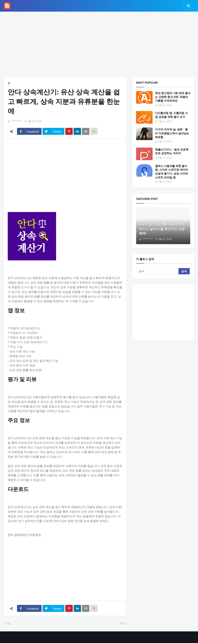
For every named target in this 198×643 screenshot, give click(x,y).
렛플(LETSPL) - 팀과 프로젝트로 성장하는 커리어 (171, 151)
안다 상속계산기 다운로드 (24, 535)
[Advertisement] (99, 44)
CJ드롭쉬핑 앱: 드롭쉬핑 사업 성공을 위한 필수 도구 (171, 115)
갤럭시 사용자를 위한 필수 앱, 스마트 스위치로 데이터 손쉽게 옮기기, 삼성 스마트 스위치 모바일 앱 (171, 171)
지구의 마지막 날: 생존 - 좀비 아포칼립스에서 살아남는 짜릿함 (172, 133)
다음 (8, 623)
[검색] (157, 271)
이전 (122, 623)
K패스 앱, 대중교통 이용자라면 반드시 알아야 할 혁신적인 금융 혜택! (162, 229)
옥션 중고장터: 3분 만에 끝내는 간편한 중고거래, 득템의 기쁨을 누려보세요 (172, 96)
